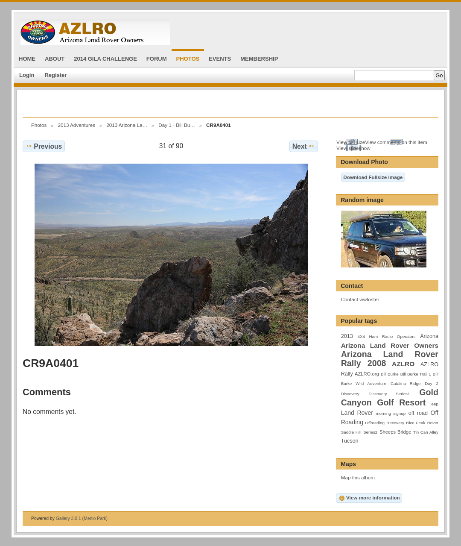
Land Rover (357, 412)
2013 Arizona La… (126, 125)
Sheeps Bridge (395, 431)
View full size (350, 142)
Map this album (358, 477)
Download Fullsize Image (373, 177)
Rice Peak (415, 422)
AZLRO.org (367, 373)
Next (303, 146)
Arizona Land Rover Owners (389, 345)
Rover (432, 422)
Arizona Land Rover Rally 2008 (389, 358)
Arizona (429, 336)
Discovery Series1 (389, 393)
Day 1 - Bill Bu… (176, 125)
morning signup (391, 413)
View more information (369, 498)
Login (26, 75)
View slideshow (353, 148)
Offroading (375, 422)
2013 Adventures (76, 125)
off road (418, 413)
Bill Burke (390, 374)
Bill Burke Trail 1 (415, 374)
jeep (434, 404)
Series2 (370, 432)
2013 (347, 336)
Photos (39, 125)
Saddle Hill (351, 432)
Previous (44, 146)
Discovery (350, 393)
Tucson (350, 441)
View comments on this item (396, 142)
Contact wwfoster (360, 299)
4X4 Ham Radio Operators (386, 336)
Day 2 (431, 383)
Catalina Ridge (405, 383)
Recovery (395, 422)
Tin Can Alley (425, 432)
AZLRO (403, 363)
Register (55, 75)
